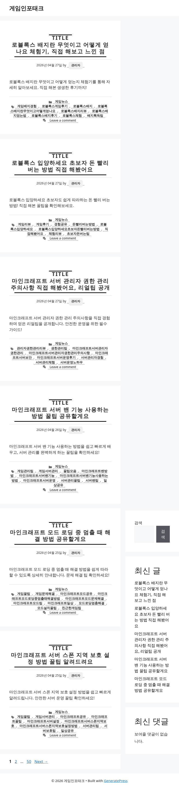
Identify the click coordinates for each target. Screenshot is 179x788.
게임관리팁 (25, 471)
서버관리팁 (91, 726)
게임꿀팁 (23, 593)
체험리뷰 (55, 233)
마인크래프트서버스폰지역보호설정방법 (48, 726)
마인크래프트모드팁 (27, 603)
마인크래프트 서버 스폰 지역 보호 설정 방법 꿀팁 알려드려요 (60, 658)
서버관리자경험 (92, 357)
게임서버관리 (48, 471)
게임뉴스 (61, 101)
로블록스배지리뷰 (74, 111)
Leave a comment (63, 120)
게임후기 (42, 224)
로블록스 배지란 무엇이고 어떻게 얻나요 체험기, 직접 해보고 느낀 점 (60, 48)
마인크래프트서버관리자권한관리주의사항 (59, 353)
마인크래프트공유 (73, 716)
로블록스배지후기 (44, 115)
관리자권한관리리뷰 (31, 348)
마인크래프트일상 (60, 603)
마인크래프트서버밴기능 (36, 475)
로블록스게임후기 (55, 106)
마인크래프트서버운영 (39, 480)
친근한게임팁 (71, 608)
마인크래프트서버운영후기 (56, 357)
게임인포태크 (26, 8)
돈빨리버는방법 (83, 224)
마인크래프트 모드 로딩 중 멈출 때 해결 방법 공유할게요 (60, 535)
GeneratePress (116, 780)
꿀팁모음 (69, 471)
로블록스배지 (82, 106)
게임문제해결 (45, 593)
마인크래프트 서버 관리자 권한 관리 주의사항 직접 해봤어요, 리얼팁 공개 (60, 284)
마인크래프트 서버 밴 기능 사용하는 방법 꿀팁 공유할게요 (60, 413)
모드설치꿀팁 (47, 608)
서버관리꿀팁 (70, 480)
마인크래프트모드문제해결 (84, 598)
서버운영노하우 (71, 362)
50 (29, 761)
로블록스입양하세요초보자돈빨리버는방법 (68, 229)
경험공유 (60, 224)
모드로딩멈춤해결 (91, 603)
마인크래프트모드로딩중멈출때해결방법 (59, 595)
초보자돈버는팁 (78, 233)
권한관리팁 (59, 348)
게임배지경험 (27, 106)
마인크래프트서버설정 (43, 721)
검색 (138, 522)
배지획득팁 (95, 115)
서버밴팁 (91, 480)
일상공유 (67, 730)
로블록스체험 (72, 115)
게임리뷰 (24, 224)
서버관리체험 (45, 362)
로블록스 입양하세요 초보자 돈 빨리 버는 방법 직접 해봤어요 (60, 166)
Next (41, 761)
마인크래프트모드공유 (76, 593)
